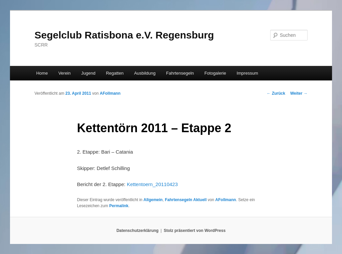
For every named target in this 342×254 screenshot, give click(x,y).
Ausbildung (144, 73)
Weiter (299, 93)
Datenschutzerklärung (138, 230)
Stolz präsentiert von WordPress (194, 230)
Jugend (88, 73)
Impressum (247, 73)
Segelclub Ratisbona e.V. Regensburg (124, 34)
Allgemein (153, 199)
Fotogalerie (215, 73)
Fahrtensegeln (180, 73)
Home (42, 73)
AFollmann (110, 93)
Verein (64, 73)
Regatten (115, 73)
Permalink (118, 205)
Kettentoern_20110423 (152, 184)
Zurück (276, 93)
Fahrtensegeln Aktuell (186, 199)
